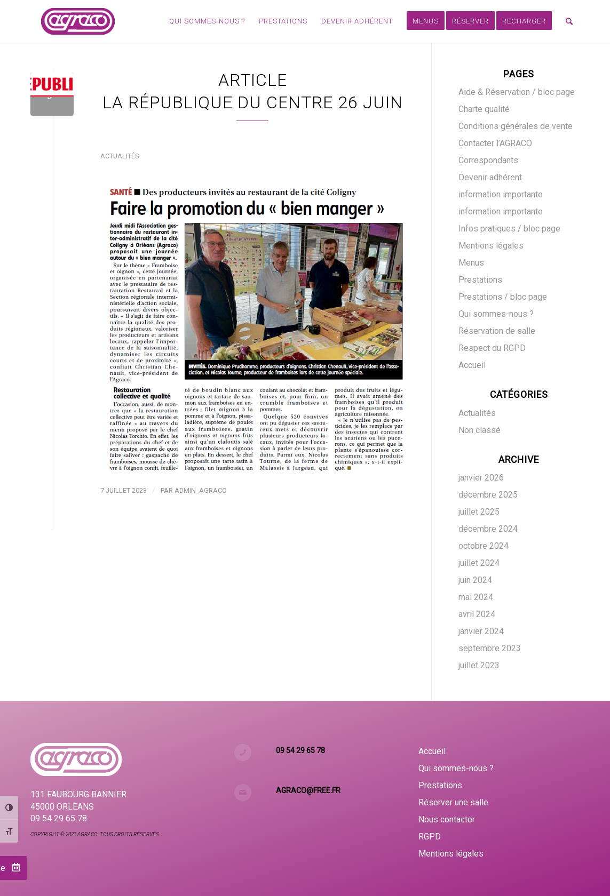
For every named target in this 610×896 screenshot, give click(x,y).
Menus (471, 263)
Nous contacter (446, 819)
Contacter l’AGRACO (495, 143)
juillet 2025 (479, 512)
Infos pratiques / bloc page (509, 228)
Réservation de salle (496, 331)
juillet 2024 (479, 563)
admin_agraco (201, 490)
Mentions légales (491, 246)
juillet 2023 (479, 665)
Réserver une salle (453, 802)
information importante (500, 194)
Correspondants (488, 160)
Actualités (119, 156)
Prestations (480, 280)
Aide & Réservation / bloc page (516, 92)
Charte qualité (484, 109)
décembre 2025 (488, 495)
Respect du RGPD (492, 348)
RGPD (429, 836)
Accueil (472, 365)
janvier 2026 (481, 478)
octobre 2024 (483, 546)
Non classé (479, 430)
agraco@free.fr (308, 790)
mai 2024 (475, 597)
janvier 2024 (481, 631)
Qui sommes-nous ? (496, 314)
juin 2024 (475, 580)
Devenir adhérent (490, 177)
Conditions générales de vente (515, 126)
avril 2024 (476, 614)
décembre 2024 (488, 529)
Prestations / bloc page (502, 297)
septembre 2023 (489, 648)
